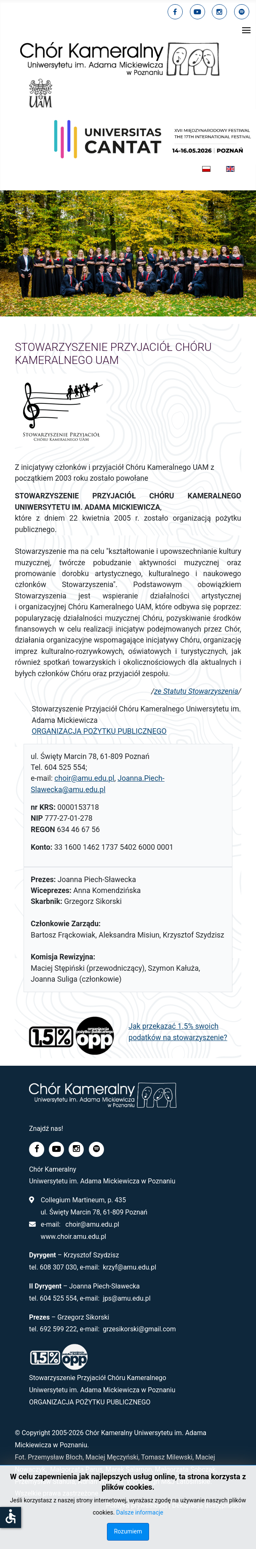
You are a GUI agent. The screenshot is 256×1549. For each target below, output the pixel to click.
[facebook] (175, 11)
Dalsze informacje (139, 1512)
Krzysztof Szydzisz (91, 1255)
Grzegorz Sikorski (83, 1317)
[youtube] (197, 11)
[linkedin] (219, 11)
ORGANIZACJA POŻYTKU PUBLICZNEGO (99, 731)
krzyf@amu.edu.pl (129, 1267)
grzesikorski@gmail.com (139, 1329)
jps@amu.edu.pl (126, 1298)
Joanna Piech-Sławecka (104, 1286)
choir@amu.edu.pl (84, 778)
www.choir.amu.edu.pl (73, 1237)
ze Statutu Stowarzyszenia (196, 691)
